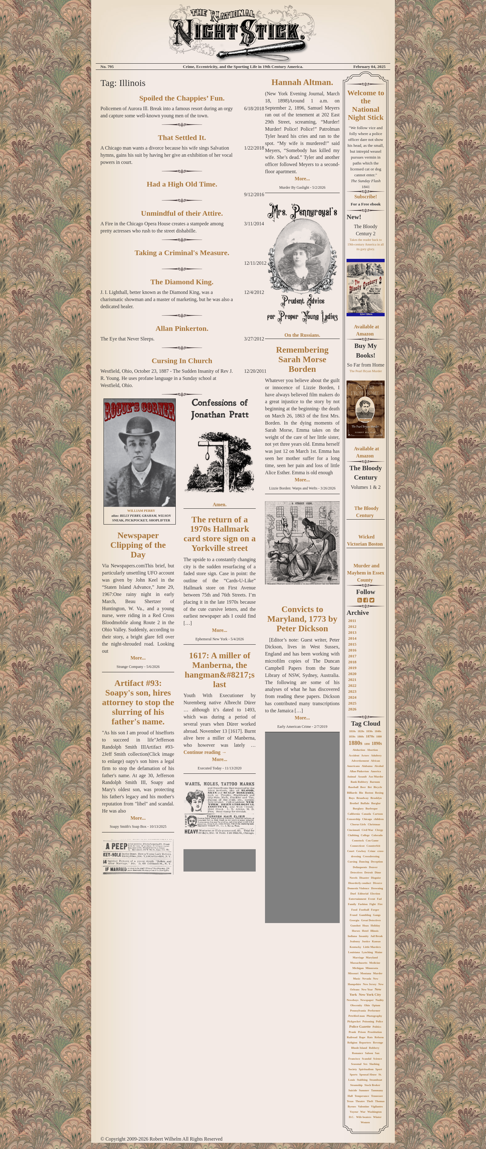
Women (365, 1122)
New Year (367, 989)
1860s (360, 736)
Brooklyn (376, 798)
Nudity (380, 1000)
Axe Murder (376, 776)
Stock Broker (372, 1085)
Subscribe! (365, 196)
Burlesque (371, 808)
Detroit (368, 872)
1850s (352, 736)
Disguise (376, 877)
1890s (377, 743)
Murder (378, 973)
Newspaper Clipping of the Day (138, 544)
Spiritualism (366, 1069)
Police (379, 1021)
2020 (352, 673)
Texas (350, 1101)
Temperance (362, 1095)
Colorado (377, 835)
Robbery (374, 1047)
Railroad (352, 1037)
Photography (374, 1015)
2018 (352, 662)
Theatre (360, 1101)
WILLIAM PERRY (141, 510)
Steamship (356, 1085)
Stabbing (362, 1079)
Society (352, 1069)
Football (364, 909)
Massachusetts (359, 962)
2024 (352, 697)
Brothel (354, 803)
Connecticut (357, 845)
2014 (352, 638)
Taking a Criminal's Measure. (182, 253)
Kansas (376, 941)
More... (138, 657)
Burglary (358, 808)
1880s (355, 743)
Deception (377, 861)
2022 (352, 685)
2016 (352, 650)
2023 (352, 691)
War (362, 1111)
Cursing (352, 861)
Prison (362, 1032)
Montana (365, 973)
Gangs (377, 915)
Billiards (352, 792)
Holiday (375, 925)
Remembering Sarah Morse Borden (302, 359)
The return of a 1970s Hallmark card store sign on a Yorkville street (219, 534)
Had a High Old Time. (182, 184)
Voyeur (354, 1111)
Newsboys (353, 1000)
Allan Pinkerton (359, 771)
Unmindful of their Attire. (182, 213)
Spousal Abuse (368, 1074)
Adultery (376, 755)
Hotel (365, 930)
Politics (377, 1026)
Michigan (358, 968)
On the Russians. (302, 335)
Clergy (379, 829)
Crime (372, 851)
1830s (369, 731)
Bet (370, 787)
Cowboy (361, 851)
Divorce (377, 883)
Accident (354, 755)
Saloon (369, 1053)
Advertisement (360, 760)
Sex (365, 1064)
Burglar (376, 803)
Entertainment (357, 898)
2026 (352, 709)
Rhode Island (359, 1047)
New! (354, 217)
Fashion (363, 904)
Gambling (365, 915)
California (354, 813)
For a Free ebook (366, 204)
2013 (352, 632)
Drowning (377, 888)
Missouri (353, 973)
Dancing (364, 861)
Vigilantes (377, 1106)
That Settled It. (182, 137)
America (376, 771)
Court (350, 851)
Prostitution (375, 1032)
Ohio (367, 1005)
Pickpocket (354, 1021)
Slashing (374, 1064)
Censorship (353, 819)
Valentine (363, 1106)
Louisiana (354, 952)
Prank (352, 1032)
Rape (362, 1037)
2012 (352, 626)
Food (354, 909)
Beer (363, 787)
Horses (356, 930)
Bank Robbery (359, 781)
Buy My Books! (365, 350)
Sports (353, 1074)
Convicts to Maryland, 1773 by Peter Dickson (302, 618)
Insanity (364, 936)
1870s (370, 736)
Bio (361, 792)
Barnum (375, 781)
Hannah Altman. (302, 82)
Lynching (367, 952)
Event (371, 898)
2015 (352, 644)
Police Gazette (360, 1026)
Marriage (358, 957)
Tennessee (377, 1095)
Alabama (367, 766)
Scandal (367, 1058)
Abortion (372, 749)
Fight (372, 904)
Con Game (372, 840)
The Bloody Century (365, 472)
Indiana (352, 936)
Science (377, 1058)
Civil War (367, 829)
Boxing (379, 792)
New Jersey (370, 984)
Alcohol (379, 766)
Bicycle (377, 787)
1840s (378, 731)
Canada (366, 813)
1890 (367, 744)
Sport (378, 1069)
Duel (353, 893)
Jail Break (376, 936)
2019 (352, 667)
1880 (379, 736)
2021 (352, 679)
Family (352, 904)
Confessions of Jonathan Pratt (220, 408)
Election (375, 893)
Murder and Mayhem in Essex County (365, 573)
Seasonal (356, 1064)
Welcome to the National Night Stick (365, 105)
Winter (377, 1117)
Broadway (362, 798)
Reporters (365, 1042)
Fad (379, 898)
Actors (365, 755)
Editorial (363, 893)
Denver (373, 867)
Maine (378, 952)
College (365, 835)
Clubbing (353, 835)
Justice (366, 941)
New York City (370, 994)
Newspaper (367, 1000)
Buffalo (364, 803)
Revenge (378, 1042)
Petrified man (356, 1015)
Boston (369, 792)
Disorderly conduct (359, 883)
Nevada (366, 978)
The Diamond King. (181, 282)
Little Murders (372, 946)
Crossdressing (371, 856)
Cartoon (378, 813)
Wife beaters (363, 1117)
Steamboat (375, 1079)
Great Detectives (371, 920)
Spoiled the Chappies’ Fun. (182, 98)
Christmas (374, 824)
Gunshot (355, 925)
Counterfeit (373, 845)
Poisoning (368, 1021)
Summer (364, 1090)
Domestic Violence (358, 888)
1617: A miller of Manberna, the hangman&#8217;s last (220, 670)
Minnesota (371, 968)
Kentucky (355, 946)
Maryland (372, 957)
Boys (352, 798)
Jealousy (355, 941)
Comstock (358, 840)
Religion (352, 1042)
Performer (374, 1010)
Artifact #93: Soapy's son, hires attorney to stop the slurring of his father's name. (138, 702)
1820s (361, 731)
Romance (357, 1053)
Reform (378, 1037)
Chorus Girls (358, 824)
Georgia (354, 920)
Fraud (353, 915)
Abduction (359, 749)
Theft (370, 1101)
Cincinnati (353, 829)
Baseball (353, 787)
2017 (352, 656)
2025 (352, 703)
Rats (370, 1037)
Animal (351, 776)
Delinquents (360, 867)
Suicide (352, 1090)
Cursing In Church (182, 361)
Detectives (356, 872)
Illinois (374, 930)
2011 (352, 620)
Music (356, 978)
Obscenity (356, 1005)
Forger (375, 909)
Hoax (365, 925)
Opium (376, 1005)
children (379, 819)
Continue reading (205, 752)
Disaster (364, 877)
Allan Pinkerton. (182, 328)
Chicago (367, 819)
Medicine (374, 962)
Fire (380, 904)
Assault (362, 776)
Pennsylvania (358, 1010)
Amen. (220, 504)
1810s (352, 731)
